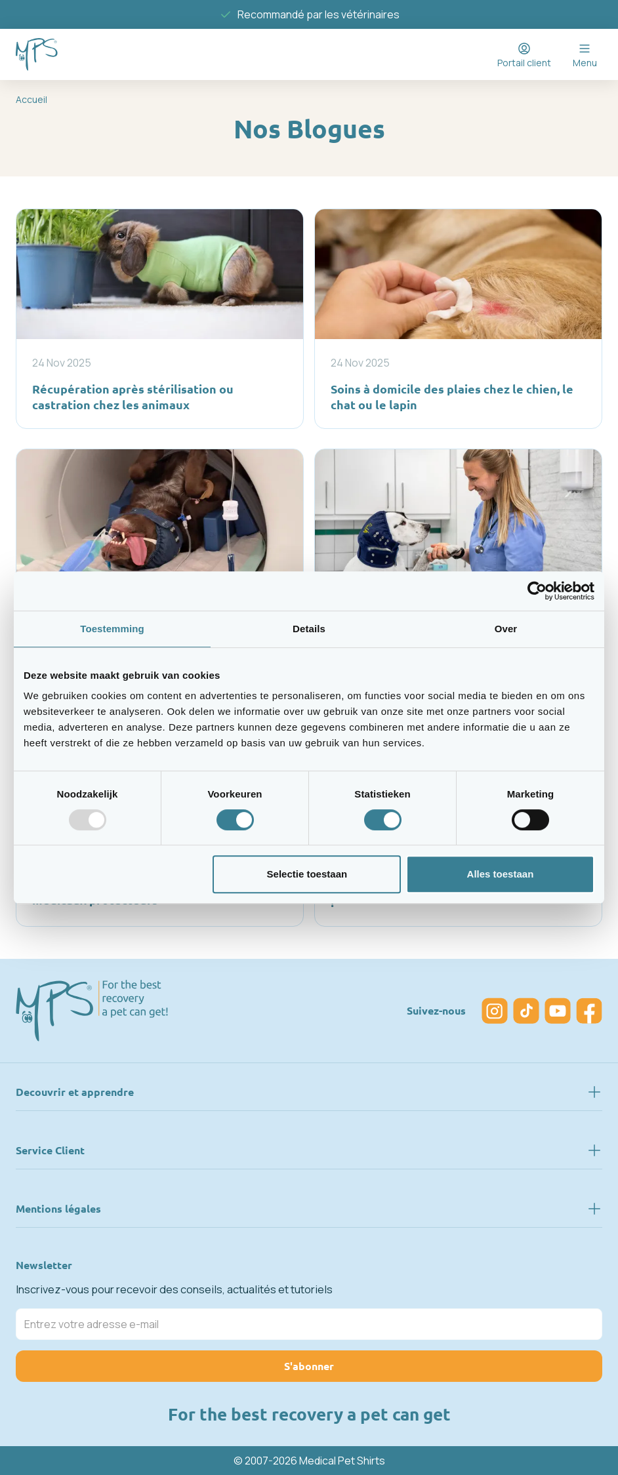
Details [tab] (309, 628)
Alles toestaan (500, 873)
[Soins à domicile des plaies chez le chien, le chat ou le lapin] (458, 318)
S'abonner (309, 1366)
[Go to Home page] (37, 54)
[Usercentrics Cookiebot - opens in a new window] (537, 591)
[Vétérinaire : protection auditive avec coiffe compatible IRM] (160, 566)
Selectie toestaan (307, 873)
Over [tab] (506, 628)
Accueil (31, 99)
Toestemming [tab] (112, 628)
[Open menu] (584, 54)
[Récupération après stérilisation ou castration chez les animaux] (160, 318)
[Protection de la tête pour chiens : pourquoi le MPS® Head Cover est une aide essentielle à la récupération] (458, 566)
